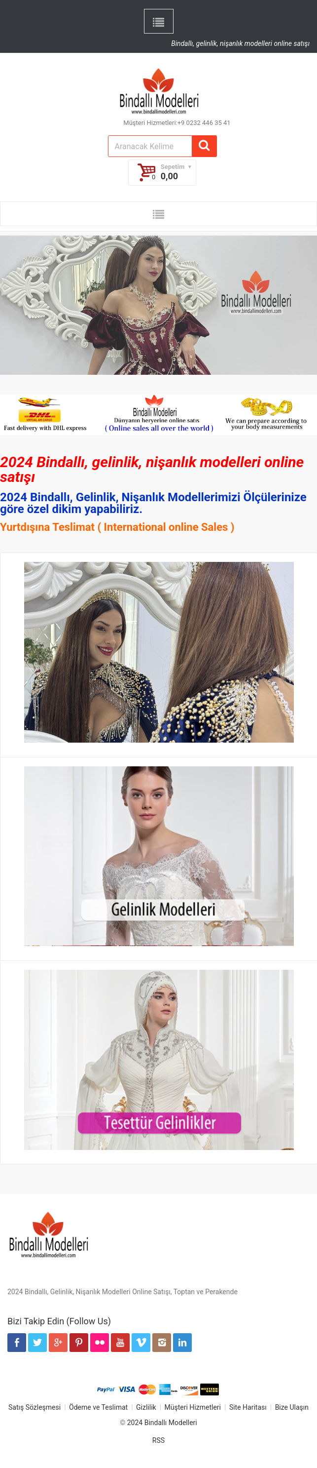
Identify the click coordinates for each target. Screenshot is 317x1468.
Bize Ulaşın (292, 1407)
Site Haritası (248, 1407)
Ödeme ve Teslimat (98, 1407)
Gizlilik (146, 1407)
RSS (158, 1440)
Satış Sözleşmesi (34, 1407)
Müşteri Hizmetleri (193, 1407)
